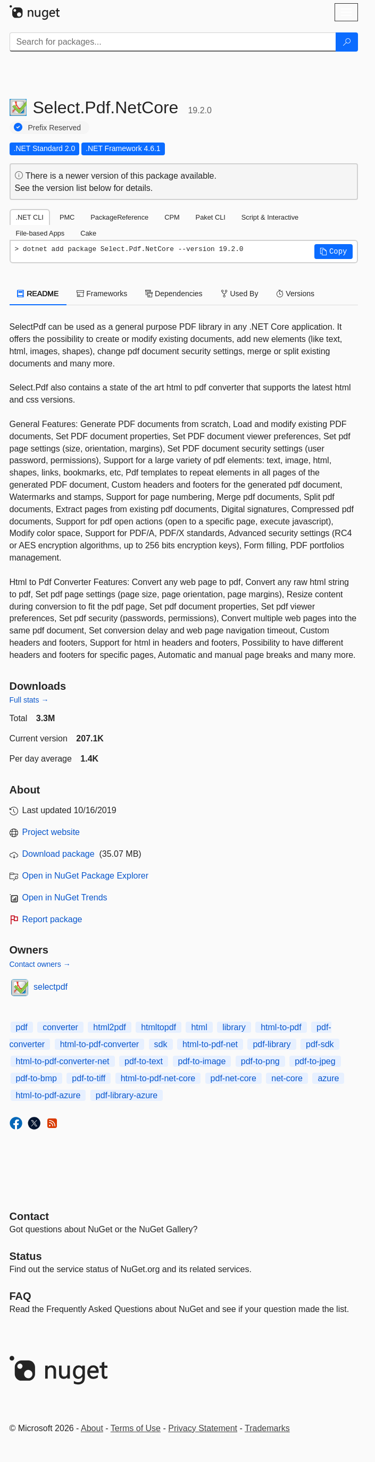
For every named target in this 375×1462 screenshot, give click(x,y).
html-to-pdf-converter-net (63, 1061)
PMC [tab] (67, 217)
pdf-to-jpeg (315, 1061)
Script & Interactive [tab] (269, 217)
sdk (161, 1044)
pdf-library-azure (126, 1095)
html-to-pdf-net (210, 1044)
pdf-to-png (260, 1061)
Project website (51, 832)
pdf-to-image (202, 1061)
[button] (333, 251)
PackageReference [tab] (119, 217)
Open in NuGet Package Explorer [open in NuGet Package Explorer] (85, 875)
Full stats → (29, 700)
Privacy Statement (202, 1428)
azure (328, 1078)
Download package (58, 853)
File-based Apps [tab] (40, 233)
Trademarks (267, 1428)
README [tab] (38, 293)
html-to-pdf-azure (48, 1095)
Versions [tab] (295, 293)
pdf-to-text (143, 1061)
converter (60, 1027)
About (92, 1428)
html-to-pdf (281, 1027)
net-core (287, 1078)
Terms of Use (136, 1428)
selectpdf (51, 986)
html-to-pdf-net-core (158, 1078)
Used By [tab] (240, 293)
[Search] (347, 42)
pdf (22, 1027)
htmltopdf (158, 1027)
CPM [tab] (171, 217)
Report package (52, 919)
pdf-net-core (233, 1078)
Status (26, 1256)
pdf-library (271, 1044)
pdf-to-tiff (88, 1078)
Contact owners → (40, 964)
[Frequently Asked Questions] (20, 1296)
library (234, 1027)
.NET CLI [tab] (30, 217)
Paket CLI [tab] (211, 217)
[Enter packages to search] (173, 42)
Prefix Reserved (54, 127)
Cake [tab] (88, 233)
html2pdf (109, 1027)
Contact (29, 1216)
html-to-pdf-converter (99, 1044)
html (199, 1027)
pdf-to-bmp (36, 1078)
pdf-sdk (320, 1044)
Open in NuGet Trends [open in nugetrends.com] (64, 897)
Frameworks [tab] (102, 293)
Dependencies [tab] (173, 293)
